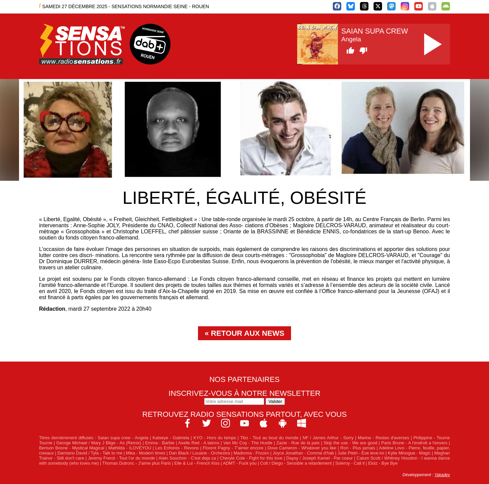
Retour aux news (247, 333)
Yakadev (442, 474)
